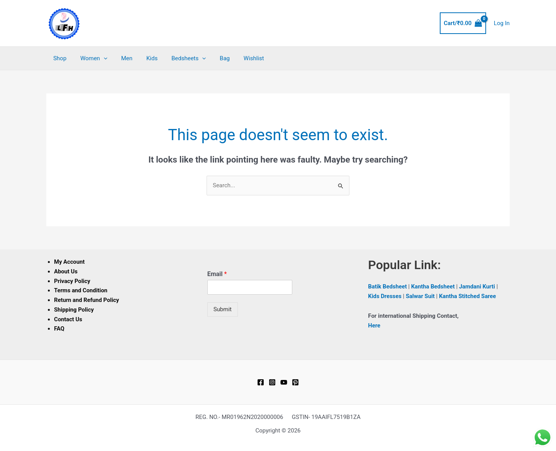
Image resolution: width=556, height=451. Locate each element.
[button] (100, 58)
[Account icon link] (502, 23)
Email (217, 274)
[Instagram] (272, 382)
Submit (223, 309)
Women (90, 58)
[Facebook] (260, 382)
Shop (58, 58)
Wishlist (239, 58)
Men (121, 58)
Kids (144, 58)
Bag (212, 58)
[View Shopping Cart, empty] (463, 23)
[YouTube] (283, 382)
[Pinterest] (295, 382)
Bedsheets (178, 58)
